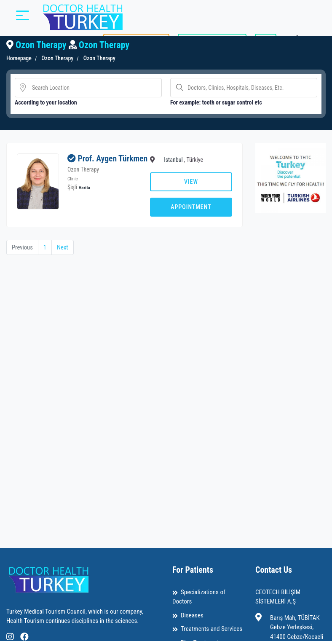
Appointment (191, 207)
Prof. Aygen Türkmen (92, 163)
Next (63, 247)
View (191, 181)
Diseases (192, 615)
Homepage (19, 58)
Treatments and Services (211, 629)
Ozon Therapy (56, 58)
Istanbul (173, 159)
